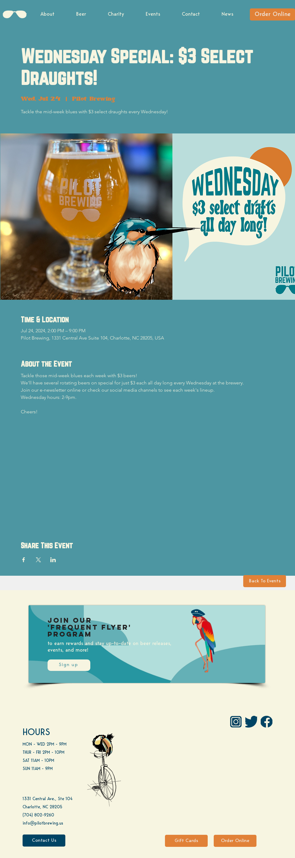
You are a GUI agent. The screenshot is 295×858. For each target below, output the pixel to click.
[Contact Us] (44, 841)
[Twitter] (251, 722)
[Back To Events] (264, 581)
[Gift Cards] (186, 841)
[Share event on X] (38, 559)
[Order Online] (272, 14)
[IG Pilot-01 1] (236, 722)
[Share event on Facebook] (23, 559)
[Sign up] (69, 665)
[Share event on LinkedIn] (53, 559)
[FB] (266, 722)
